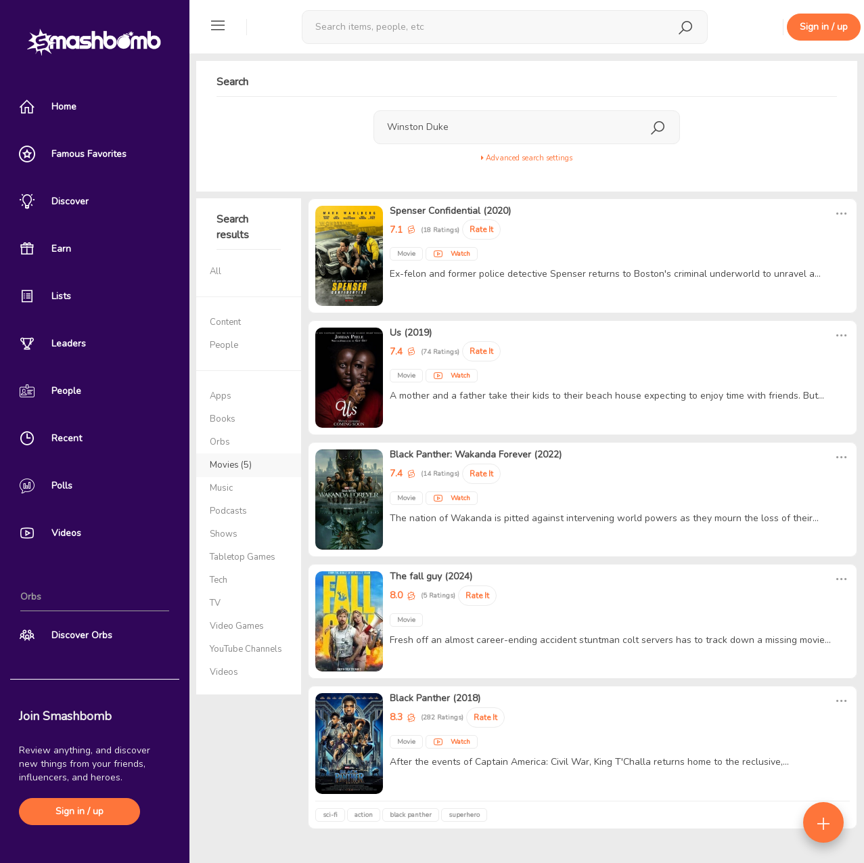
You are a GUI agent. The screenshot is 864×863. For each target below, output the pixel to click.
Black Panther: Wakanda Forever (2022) (476, 454)
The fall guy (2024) (431, 576)
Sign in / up (79, 811)
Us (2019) (411, 332)
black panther (411, 815)
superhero (464, 815)
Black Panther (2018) (435, 698)
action (364, 815)
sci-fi (330, 815)
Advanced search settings (526, 158)
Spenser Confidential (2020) (450, 210)
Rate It (481, 229)
